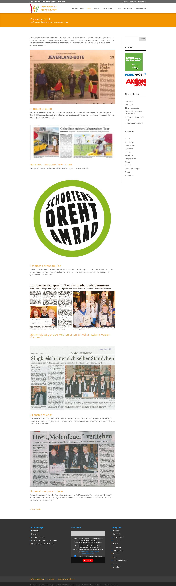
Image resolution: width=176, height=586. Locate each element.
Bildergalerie (142, 1)
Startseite (75, 8)
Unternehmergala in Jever (46, 491)
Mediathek (133, 1)
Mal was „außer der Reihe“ (134, 123)
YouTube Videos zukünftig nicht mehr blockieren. (88, 556)
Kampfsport (129, 155)
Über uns (96, 8)
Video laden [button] (89, 560)
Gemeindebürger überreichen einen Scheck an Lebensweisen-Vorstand (70, 336)
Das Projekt (107, 8)
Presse (89, 8)
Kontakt (125, 1)
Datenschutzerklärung (66, 579)
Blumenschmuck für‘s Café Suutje (43, 544)
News (82, 8)
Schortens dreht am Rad (45, 266)
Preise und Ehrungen (132, 169)
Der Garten (129, 149)
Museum (128, 162)
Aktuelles (128, 139)
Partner (128, 165)
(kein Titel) (128, 101)
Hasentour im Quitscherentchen (51, 164)
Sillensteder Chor (41, 415)
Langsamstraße (140, 8)
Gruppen (118, 8)
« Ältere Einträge (35, 509)
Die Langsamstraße (132, 108)
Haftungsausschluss (37, 579)
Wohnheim (129, 175)
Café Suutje (127, 8)
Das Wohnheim (130, 145)
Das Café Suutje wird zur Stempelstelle (44, 541)
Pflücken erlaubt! (41, 109)
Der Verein (129, 105)
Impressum (51, 579)
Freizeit (127, 152)
